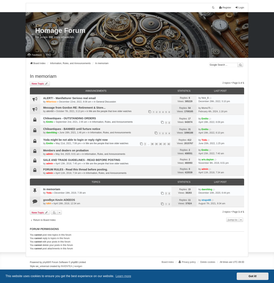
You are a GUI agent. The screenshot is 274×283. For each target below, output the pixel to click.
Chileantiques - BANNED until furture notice (71, 128)
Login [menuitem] (239, 7)
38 (152, 144)
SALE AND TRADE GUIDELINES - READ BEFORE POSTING (81, 159)
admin (49, 154)
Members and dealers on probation (66, 150)
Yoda (204, 140)
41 (165, 144)
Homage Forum (60, 30)
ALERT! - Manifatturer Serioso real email (69, 98)
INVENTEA (66, 266)
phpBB (46, 262)
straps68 (206, 200)
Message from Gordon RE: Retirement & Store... (74, 107)
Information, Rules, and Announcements (112, 122)
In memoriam (43, 76)
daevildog (51, 132)
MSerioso (51, 101)
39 (156, 144)
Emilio (49, 122)
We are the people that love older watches (110, 111)
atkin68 (50, 111)
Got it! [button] (253, 276)
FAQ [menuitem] (48, 54)
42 (169, 144)
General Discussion (106, 101)
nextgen (78, 266)
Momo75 (206, 108)
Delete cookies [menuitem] (207, 262)
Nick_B (205, 98)
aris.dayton (208, 159)
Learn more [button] (123, 276)
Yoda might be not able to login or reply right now (75, 139)
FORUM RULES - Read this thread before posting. (75, 169)
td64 (48, 203)
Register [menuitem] (225, 7)
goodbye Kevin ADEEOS (59, 199)
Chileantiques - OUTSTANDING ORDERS (69, 118)
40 (160, 144)
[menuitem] (35, 55)
